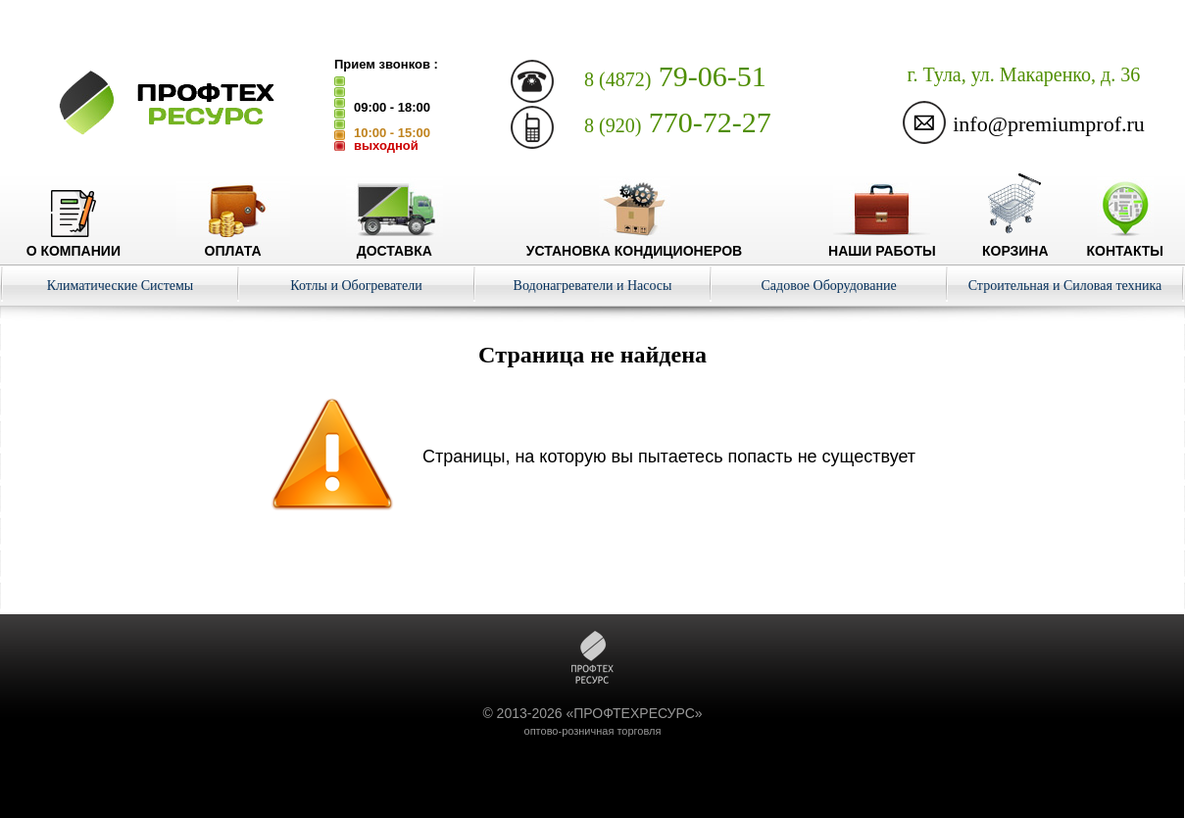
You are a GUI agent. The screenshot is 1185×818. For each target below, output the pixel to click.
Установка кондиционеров (634, 243)
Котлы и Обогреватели (355, 285)
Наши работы (882, 243)
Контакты (1125, 243)
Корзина (1015, 243)
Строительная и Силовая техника (1065, 285)
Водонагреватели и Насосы (593, 285)
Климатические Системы (120, 285)
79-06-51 (675, 76)
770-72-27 (677, 122)
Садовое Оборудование (828, 285)
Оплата (233, 243)
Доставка (394, 243)
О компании (73, 243)
